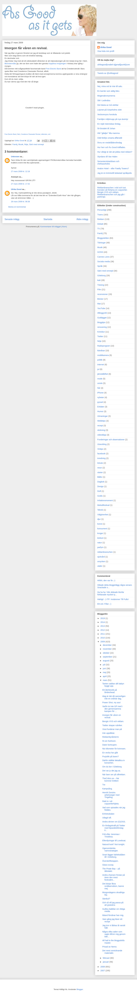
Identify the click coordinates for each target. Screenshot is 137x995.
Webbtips (101, 421)
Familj (14, 144)
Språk (100, 266)
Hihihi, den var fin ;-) (106, 580)
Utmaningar (102, 416)
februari (106, 958)
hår (98, 388)
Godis (100, 496)
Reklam (100, 219)
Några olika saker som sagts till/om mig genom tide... (113, 934)
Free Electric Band (53, 69)
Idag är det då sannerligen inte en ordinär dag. (114, 697)
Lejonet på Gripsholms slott (109, 110)
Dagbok (100, 482)
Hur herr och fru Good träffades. (111, 147)
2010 (102, 638)
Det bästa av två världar (107, 105)
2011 (102, 634)
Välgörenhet (102, 514)
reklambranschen (105, 552)
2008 (102, 967)
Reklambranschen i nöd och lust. (111, 187)
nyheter (100, 397)
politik (99, 360)
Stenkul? (106, 899)
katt (99, 280)
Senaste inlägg (12, 219)
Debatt (100, 224)
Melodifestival (103, 505)
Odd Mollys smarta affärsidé (109, 138)
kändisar (101, 350)
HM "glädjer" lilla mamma (108, 133)
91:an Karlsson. (109, 741)
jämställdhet (102, 374)
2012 (102, 630)
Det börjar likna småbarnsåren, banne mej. (113, 886)
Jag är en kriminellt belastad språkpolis (114, 173)
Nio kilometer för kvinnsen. (114, 749)
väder (99, 566)
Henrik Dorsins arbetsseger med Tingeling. (110, 795)
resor (99, 468)
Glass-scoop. (108, 865)
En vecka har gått (110, 753)
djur (99, 519)
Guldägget (102, 318)
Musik (20, 144)
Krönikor (101, 332)
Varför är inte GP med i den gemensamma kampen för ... (112, 708)
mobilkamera (103, 355)
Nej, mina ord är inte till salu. (110, 86)
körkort (100, 538)
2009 (102, 641)
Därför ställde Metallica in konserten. (113, 761)
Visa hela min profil (105, 51)
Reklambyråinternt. (110, 737)
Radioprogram (103, 346)
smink (100, 383)
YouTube (101, 308)
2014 (102, 622)
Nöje (26, 144)
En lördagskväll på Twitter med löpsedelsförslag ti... (113, 828)
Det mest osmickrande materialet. (112, 951)
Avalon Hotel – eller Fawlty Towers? (113, 168)
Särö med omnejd (36, 144)
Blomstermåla (10, 63)
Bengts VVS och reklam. (108, 192)
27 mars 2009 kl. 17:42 (20, 184)
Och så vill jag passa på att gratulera (112, 903)
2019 (102, 618)
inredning (101, 458)
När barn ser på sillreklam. (114, 774)
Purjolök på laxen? (110, 756)
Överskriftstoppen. (110, 861)
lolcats (100, 463)
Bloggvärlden (103, 238)
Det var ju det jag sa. (111, 771)
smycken (101, 561)
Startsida (48, 219)
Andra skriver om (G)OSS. (114, 822)
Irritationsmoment (105, 500)
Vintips (100, 449)
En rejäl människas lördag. (109, 124)
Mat (99, 304)
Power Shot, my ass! (111, 702)
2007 (102, 970)
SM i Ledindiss (103, 100)
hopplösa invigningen (57, 63)
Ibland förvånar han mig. (113, 915)
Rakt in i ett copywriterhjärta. (110, 802)
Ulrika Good (16, 189)
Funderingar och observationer (111, 439)
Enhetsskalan (108, 814)
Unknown (15, 156)
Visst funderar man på (112, 729)
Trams (100, 214)
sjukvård (101, 557)
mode (99, 379)
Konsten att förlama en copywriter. (112, 190)
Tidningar (101, 242)
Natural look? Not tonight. (113, 844)
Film (99, 289)
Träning (100, 285)
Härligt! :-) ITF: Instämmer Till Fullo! (113, 599)
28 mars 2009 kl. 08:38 (20, 201)
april (105, 676)
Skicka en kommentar (17, 207)
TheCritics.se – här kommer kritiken (110, 779)
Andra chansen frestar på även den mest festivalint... (113, 877)
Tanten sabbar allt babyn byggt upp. (113, 684)
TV (98, 228)
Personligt (101, 210)
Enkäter (100, 407)
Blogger (80, 989)
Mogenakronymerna (106, 96)
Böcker (100, 299)
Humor (100, 411)
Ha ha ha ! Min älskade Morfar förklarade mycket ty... (110, 593)
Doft (99, 491)
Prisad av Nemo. (109, 947)
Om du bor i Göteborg (112, 767)
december (107, 645)
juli (104, 664)
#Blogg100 (102, 313)
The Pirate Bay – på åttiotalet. (111, 870)
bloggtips (101, 322)
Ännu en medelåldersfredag (109, 142)
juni (104, 668)
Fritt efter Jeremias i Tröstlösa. (111, 835)
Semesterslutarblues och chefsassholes (108, 162)
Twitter (100, 336)
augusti (106, 660)
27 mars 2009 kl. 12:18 (20, 171)
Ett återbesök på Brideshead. (109, 691)
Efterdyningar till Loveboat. (114, 840)
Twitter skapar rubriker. (112, 725)
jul (98, 369)
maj (104, 672)
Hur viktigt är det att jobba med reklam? (114, 152)
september (108, 657)
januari (106, 962)
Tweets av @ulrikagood (107, 73)
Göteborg (101, 275)
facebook (101, 453)
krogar (100, 533)
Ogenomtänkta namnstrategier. (110, 849)
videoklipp (101, 435)
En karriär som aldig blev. (108, 91)
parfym (100, 547)
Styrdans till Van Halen (107, 156)
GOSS (100, 252)
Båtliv (99, 477)
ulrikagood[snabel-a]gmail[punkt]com (113, 64)
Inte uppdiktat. (108, 733)
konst (99, 524)
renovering (102, 327)
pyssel (100, 402)
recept (100, 425)
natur (99, 542)
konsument (102, 528)
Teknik (100, 510)
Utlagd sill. (107, 818)
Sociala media (103, 261)
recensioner (102, 294)
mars (105, 680)
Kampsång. (107, 789)
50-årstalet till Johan (106, 128)
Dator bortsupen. (109, 745)
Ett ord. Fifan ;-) (104, 604)
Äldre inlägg (82, 219)
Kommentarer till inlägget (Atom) (53, 226)
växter (100, 472)
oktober (106, 653)
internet (100, 364)
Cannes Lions (103, 257)
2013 (102, 626)
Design (100, 486)
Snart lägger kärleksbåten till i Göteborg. (113, 856)
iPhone (100, 393)
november (107, 649)
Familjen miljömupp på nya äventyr (112, 119)
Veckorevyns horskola (107, 114)
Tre (103, 785)
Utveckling (102, 444)
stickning (101, 430)
